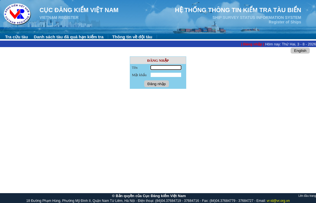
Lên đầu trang (307, 195)
